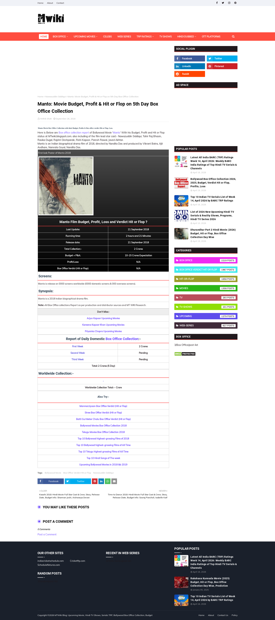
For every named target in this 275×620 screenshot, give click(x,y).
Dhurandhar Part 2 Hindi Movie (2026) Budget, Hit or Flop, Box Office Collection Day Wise (213, 233)
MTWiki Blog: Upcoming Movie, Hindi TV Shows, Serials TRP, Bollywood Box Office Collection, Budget (103, 615)
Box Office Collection (122, 339)
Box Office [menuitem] (59, 36)
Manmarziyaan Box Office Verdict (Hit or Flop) (103, 406)
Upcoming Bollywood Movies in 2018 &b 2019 (103, 464)
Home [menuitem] (43, 36)
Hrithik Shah (46, 118)
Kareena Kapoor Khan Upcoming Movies (103, 324)
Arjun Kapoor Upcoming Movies (103, 318)
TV (207, 297)
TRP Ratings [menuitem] (144, 36)
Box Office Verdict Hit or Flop (77, 472)
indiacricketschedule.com (51, 560)
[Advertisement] (103, 70)
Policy (234, 615)
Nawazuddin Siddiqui (55, 96)
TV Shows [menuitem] (165, 36)
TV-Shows (207, 307)
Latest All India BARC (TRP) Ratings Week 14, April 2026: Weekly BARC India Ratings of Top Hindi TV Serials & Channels (213, 163)
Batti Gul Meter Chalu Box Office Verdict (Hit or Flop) (103, 419)
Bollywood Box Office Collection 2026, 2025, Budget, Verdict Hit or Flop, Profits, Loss (213, 183)
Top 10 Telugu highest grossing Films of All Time (103, 451)
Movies (207, 288)
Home (40, 3)
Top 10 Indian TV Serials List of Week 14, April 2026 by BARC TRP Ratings (212, 198)
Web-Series (207, 325)
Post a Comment (47, 534)
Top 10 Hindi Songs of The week (103, 458)
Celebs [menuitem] (107, 36)
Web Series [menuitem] (124, 36)
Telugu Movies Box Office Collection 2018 (103, 432)
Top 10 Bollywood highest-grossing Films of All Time (103, 445)
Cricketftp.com (77, 560)
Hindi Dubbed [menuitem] (185, 36)
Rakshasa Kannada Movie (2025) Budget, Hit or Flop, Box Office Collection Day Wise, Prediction (210, 582)
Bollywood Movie (53, 472)
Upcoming (207, 316)
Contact (60, 3)
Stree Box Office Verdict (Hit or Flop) (103, 412)
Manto (116, 132)
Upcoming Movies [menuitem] (84, 36)
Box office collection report (74, 132)
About (50, 3)
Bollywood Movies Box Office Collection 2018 (103, 425)
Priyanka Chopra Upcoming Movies (103, 331)
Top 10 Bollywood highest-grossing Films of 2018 (103, 438)
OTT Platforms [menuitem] (211, 36)
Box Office (207, 260)
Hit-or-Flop (207, 279)
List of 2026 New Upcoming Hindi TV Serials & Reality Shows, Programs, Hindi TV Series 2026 (212, 215)
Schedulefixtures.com (49, 564)
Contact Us (222, 615)
